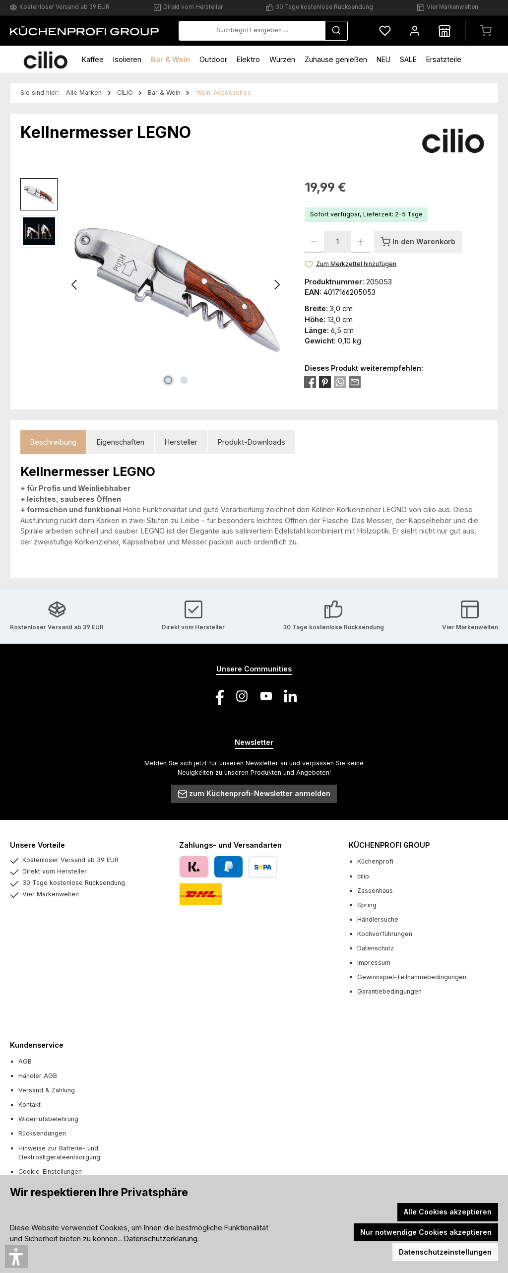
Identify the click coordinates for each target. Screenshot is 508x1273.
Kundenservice (37, 1045)
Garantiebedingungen (389, 991)
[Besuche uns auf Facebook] (217, 696)
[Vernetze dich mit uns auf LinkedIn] (290, 696)
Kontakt (29, 1104)
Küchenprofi (375, 861)
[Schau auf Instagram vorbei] (242, 696)
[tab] (53, 442)
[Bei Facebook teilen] (310, 381)
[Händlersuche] (444, 30)
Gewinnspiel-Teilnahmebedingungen (411, 977)
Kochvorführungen (384, 934)
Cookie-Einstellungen (50, 1171)
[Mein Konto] (414, 30)
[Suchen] (336, 31)
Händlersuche (377, 919)
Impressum (373, 962)
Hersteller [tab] (181, 442)
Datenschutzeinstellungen (445, 1252)
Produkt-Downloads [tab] (251, 442)
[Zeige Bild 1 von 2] (168, 380)
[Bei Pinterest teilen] (325, 381)
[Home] (45, 59)
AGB (25, 1061)
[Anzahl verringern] (314, 242)
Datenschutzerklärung (160, 1238)
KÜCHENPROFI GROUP (389, 845)
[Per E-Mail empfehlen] (354, 381)
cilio (363, 876)
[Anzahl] (337, 242)
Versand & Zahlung (46, 1090)
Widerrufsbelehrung (48, 1119)
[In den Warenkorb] (418, 242)
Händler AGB (37, 1075)
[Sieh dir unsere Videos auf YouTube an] (266, 696)
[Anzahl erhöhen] (361, 242)
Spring (367, 905)
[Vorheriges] (74, 284)
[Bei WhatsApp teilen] (339, 381)
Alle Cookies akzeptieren (448, 1211)
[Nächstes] (276, 284)
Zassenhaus (375, 890)
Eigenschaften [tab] (120, 442)
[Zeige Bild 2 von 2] (184, 380)
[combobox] (252, 31)
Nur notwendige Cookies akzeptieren (426, 1232)
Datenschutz (375, 948)
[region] (152, 285)
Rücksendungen (42, 1133)
